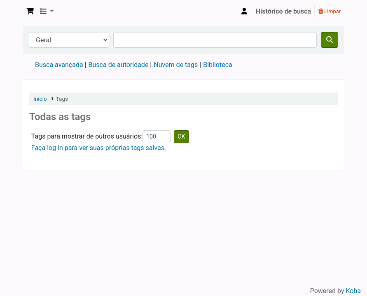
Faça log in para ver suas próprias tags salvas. (98, 148)
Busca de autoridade (119, 65)
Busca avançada (59, 65)
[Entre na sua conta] (244, 11)
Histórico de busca (283, 11)
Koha (353, 291)
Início (40, 98)
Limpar (329, 11)
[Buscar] (329, 40)
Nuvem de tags (176, 65)
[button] (30, 11)
